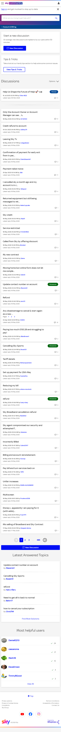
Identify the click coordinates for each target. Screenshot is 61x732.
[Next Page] (45, 540)
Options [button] (52, 81)
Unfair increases (10, 481)
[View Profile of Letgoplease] (25, 143)
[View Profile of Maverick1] (24, 288)
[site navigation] (2, 3)
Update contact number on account (20, 284)
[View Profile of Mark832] (23, 416)
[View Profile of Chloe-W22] (23, 95)
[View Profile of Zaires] (23, 258)
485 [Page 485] (38, 540)
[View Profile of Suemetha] (23, 376)
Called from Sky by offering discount (20, 241)
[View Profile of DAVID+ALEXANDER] (26, 485)
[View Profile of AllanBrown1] (25, 336)
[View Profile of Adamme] (24, 432)
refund (6, 398)
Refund (6, 297)
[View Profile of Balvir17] (9, 601)
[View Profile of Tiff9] (22, 472)
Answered (52, 284)
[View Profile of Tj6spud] (23, 189)
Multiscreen (8, 494)
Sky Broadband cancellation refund (19, 412)
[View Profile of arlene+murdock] (25, 389)
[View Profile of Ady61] (23, 218)
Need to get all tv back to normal (19, 597)
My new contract (11, 254)
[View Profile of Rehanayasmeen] (26, 363)
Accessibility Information (51, 703)
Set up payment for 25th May (17, 372)
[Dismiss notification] (58, 9)
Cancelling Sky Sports (13, 345)
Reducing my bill (10, 385)
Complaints (5, 705)
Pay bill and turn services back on (19, 468)
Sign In (58, 3)
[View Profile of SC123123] (24, 119)
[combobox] (27, 18)
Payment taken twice (13, 168)
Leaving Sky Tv (10, 139)
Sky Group (5, 707)
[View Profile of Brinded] (22, 245)
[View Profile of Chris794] (10, 611)
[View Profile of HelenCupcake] (25, 205)
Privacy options (7, 701)
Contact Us (55, 705)
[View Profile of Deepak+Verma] (26, 528)
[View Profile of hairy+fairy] (24, 402)
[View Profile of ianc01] (23, 301)
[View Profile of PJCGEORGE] (25, 232)
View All (30, 684)
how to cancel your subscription (19, 608)
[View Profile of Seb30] (23, 275)
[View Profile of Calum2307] (24, 445)
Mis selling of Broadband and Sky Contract (23, 524)
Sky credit (7, 215)
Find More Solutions (30, 619)
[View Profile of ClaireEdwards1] (25, 159)
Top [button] (31, 696)
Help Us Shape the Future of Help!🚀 (21, 91)
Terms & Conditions (52, 701)
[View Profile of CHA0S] (22, 320)
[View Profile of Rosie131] (24, 349)
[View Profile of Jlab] (21, 172)
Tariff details (9, 359)
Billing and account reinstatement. (19, 455)
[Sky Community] (14, 3)
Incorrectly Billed (11, 441)
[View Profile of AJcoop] (22, 459)
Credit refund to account (15, 126)
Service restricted (11, 228)
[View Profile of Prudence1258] (25, 498)
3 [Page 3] (29, 540)
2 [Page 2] (25, 540)
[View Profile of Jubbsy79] (23, 129)
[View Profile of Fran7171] (23, 515)
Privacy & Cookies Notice (10, 703)
